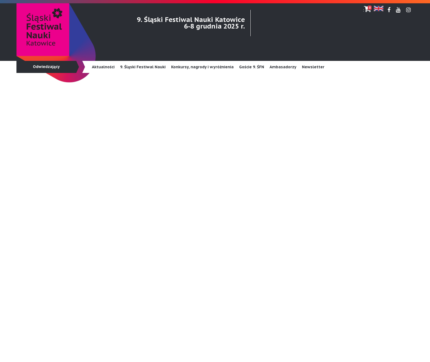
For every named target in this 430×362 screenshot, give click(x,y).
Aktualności (103, 66)
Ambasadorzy (283, 66)
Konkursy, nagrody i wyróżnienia (202, 66)
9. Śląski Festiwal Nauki (143, 66)
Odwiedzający (46, 66)
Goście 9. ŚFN (251, 66)
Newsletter (313, 66)
